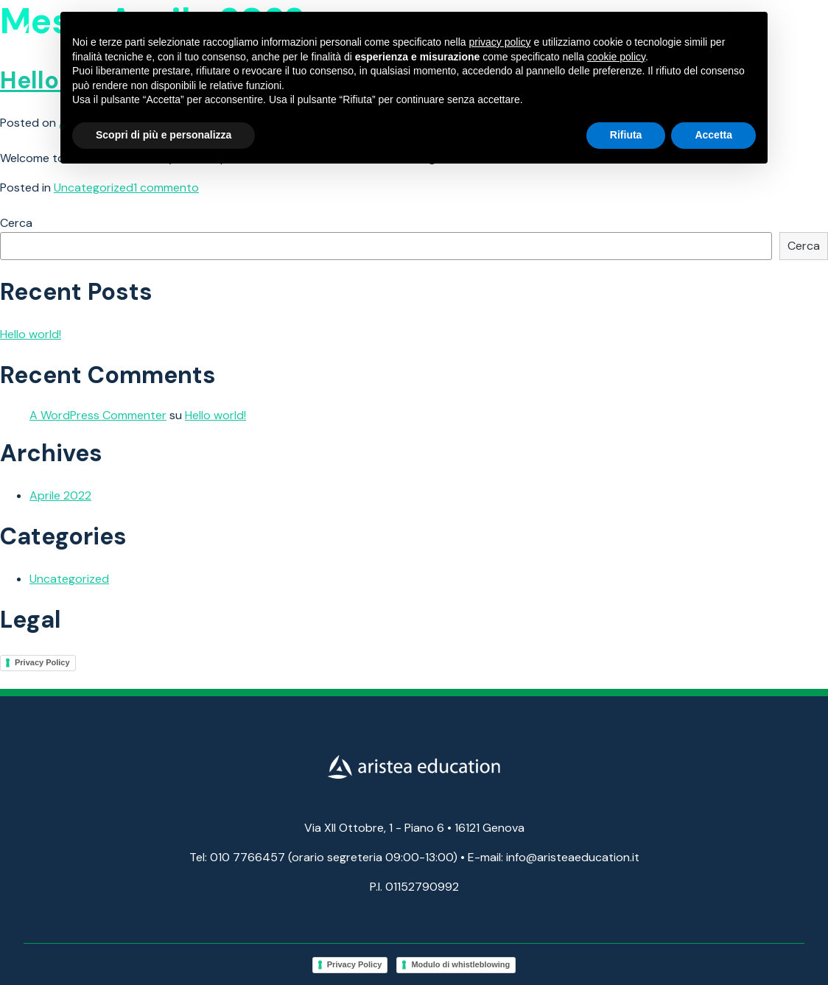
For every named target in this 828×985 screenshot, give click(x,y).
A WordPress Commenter (97, 415)
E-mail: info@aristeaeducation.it (553, 857)
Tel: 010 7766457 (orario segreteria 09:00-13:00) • (327, 857)
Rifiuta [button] (626, 135)
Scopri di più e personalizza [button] (163, 135)
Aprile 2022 (60, 495)
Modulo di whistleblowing (460, 964)
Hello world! (30, 334)
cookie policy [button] (616, 57)
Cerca (16, 223)
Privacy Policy (42, 662)
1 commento (166, 187)
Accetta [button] (713, 135)
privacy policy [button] (500, 42)
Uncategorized (93, 187)
